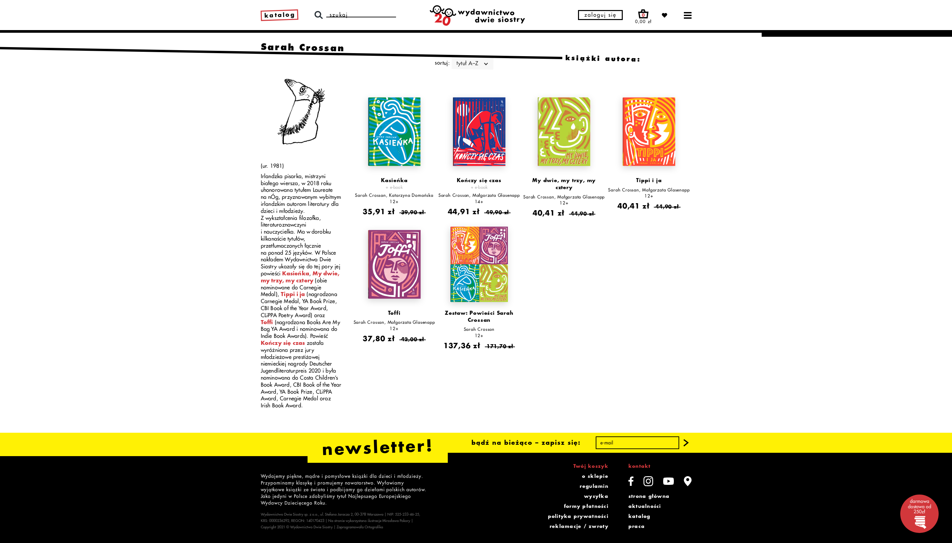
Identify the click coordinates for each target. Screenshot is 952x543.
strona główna (649, 496)
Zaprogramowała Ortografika (360, 527)
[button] (686, 442)
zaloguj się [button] (600, 15)
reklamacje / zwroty (579, 526)
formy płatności (586, 506)
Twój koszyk (590, 466)
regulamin (594, 486)
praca (636, 526)
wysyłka (596, 496)
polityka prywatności (578, 516)
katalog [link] (279, 15)
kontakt (639, 466)
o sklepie (595, 476)
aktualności (644, 506)
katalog (639, 516)
